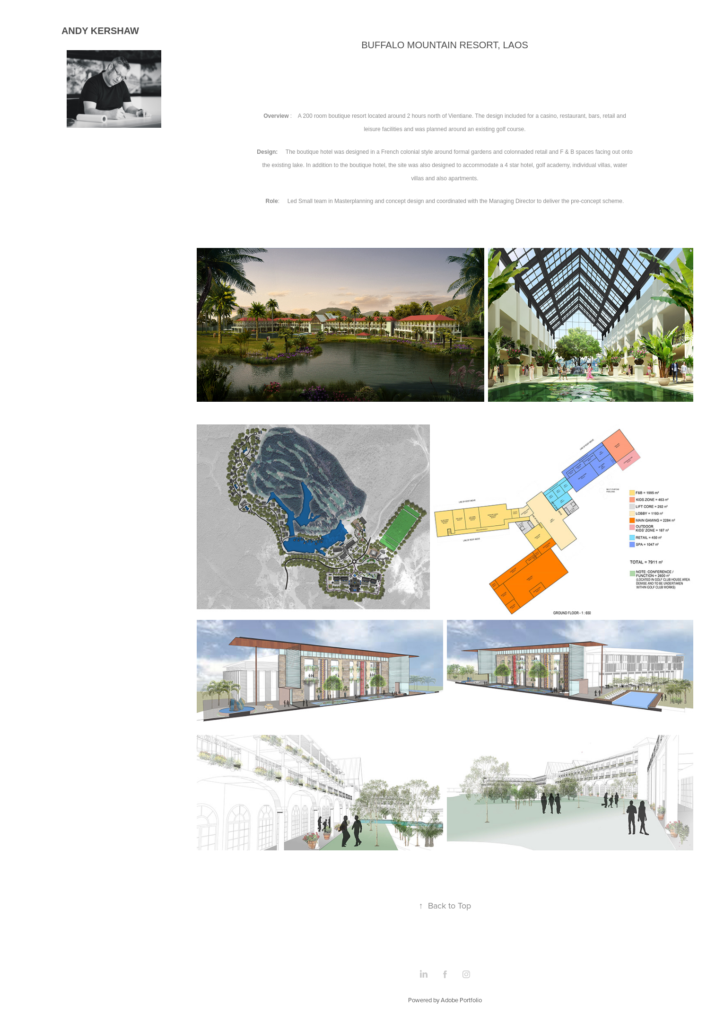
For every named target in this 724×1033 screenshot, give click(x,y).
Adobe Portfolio (461, 1000)
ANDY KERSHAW (101, 31)
